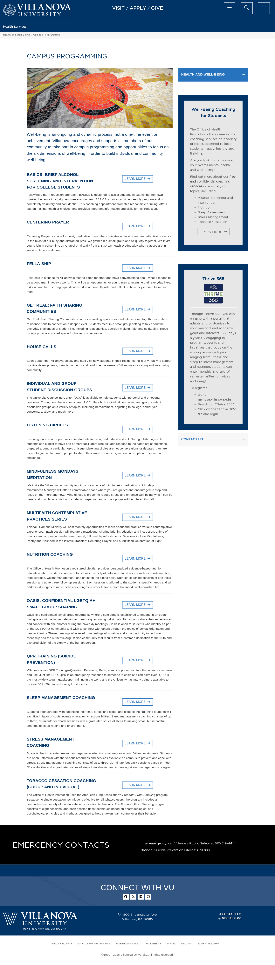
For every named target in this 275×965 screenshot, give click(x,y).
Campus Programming (69, 35)
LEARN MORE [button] (137, 178)
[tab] (213, 75)
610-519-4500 (231, 918)
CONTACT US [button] (192, 439)
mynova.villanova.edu (214, 399)
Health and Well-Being (38, 35)
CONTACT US (231, 914)
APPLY (138, 7)
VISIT (118, 7)
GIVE (157, 7)
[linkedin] (141, 897)
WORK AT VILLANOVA (208, 944)
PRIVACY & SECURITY (61, 944)
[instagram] (148, 897)
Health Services (14, 26)
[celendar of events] (264, 8)
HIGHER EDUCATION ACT (128, 944)
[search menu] (247, 8)
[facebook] (126, 897)
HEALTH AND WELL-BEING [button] (203, 74)
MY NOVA (171, 944)
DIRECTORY (187, 944)
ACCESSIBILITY (153, 944)
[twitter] (133, 897)
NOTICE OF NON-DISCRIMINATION (94, 944)
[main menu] (229, 8)
